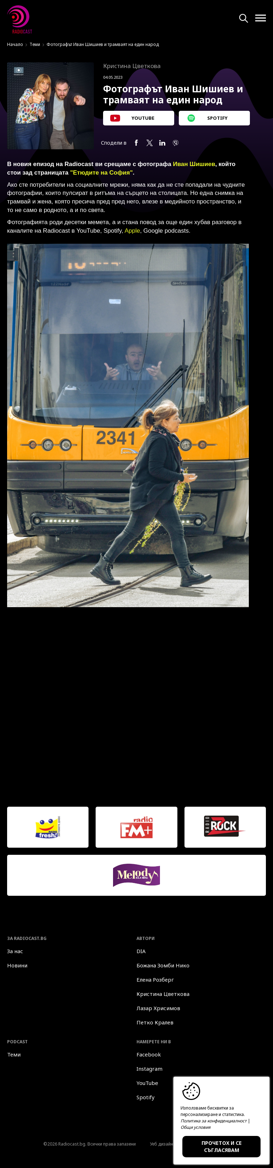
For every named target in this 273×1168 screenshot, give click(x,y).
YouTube (147, 1082)
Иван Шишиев (194, 164)
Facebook (148, 1054)
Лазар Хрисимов (158, 1008)
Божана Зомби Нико (162, 965)
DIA (141, 951)
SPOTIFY (207, 118)
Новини (17, 965)
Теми (35, 44)
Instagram (149, 1068)
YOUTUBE (132, 118)
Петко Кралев (154, 1022)
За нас (15, 951)
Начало (15, 44)
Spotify (145, 1097)
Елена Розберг (155, 979)
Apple (132, 230)
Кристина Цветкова (162, 993)
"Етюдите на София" (101, 172)
